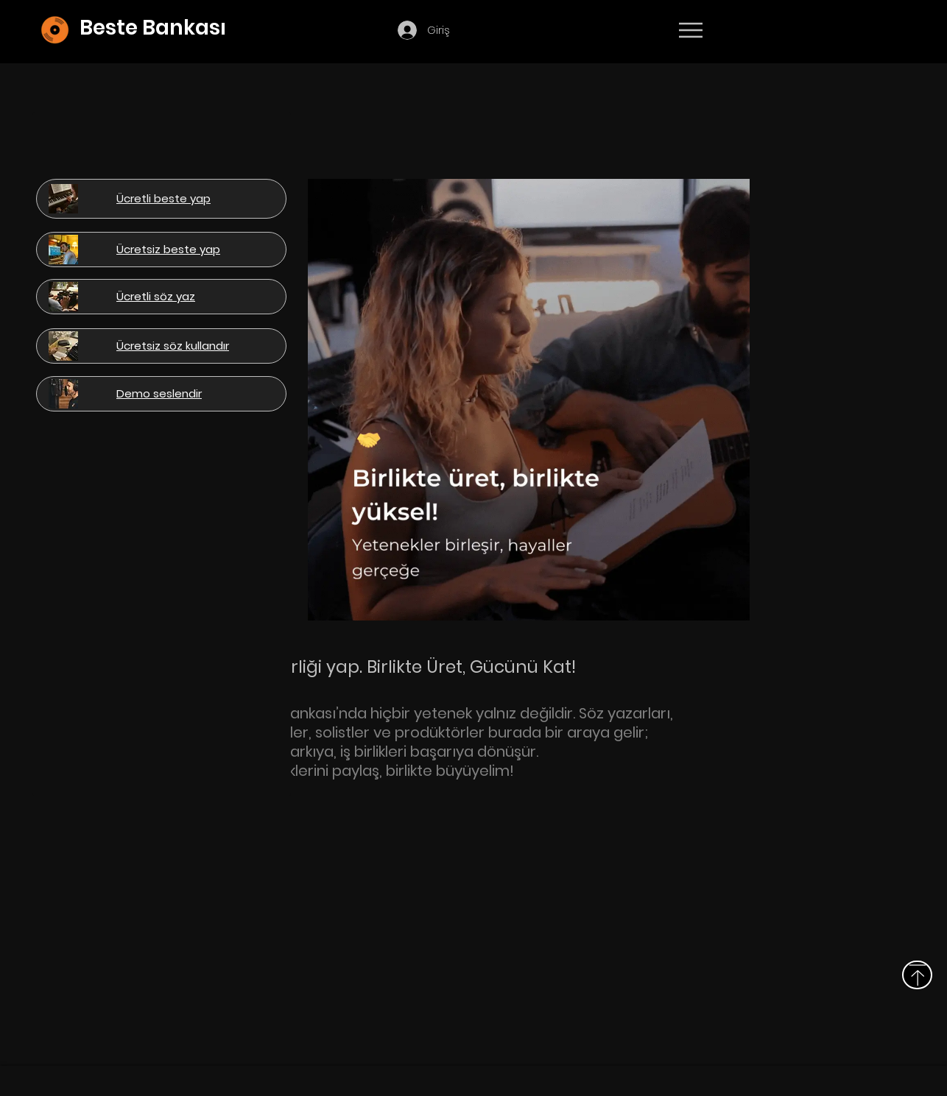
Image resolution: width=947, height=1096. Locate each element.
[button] (479, 28)
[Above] (917, 975)
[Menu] (690, 30)
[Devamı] (777, 31)
